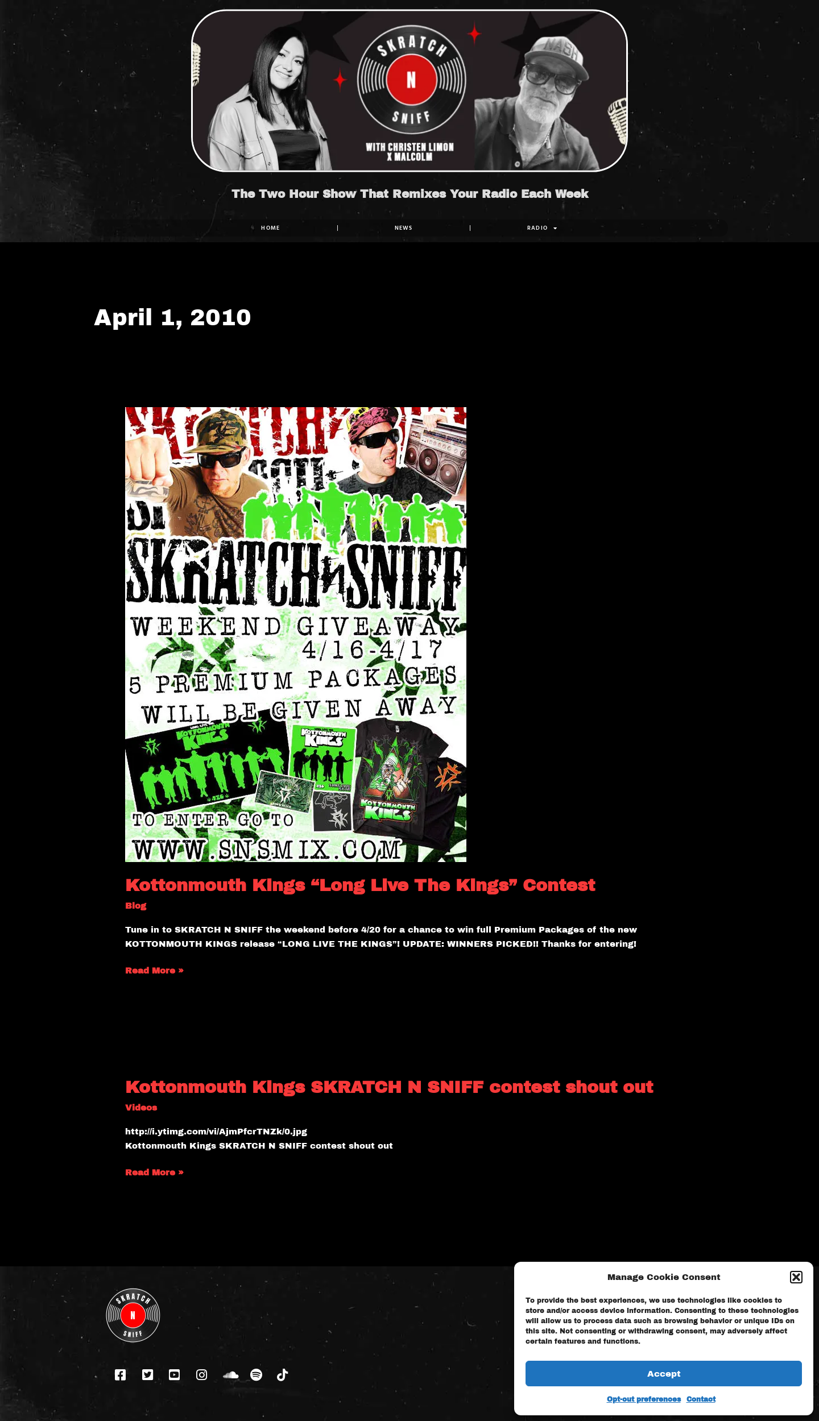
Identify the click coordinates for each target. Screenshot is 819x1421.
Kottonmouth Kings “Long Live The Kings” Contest (360, 885)
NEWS (404, 227)
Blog (135, 905)
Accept (664, 1373)
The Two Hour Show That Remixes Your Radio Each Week (409, 194)
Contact (700, 1399)
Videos (141, 1107)
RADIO (542, 228)
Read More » (154, 969)
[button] (796, 1277)
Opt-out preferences (644, 1399)
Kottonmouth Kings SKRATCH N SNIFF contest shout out (389, 1087)
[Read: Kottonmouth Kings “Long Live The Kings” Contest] (295, 634)
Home (270, 227)
